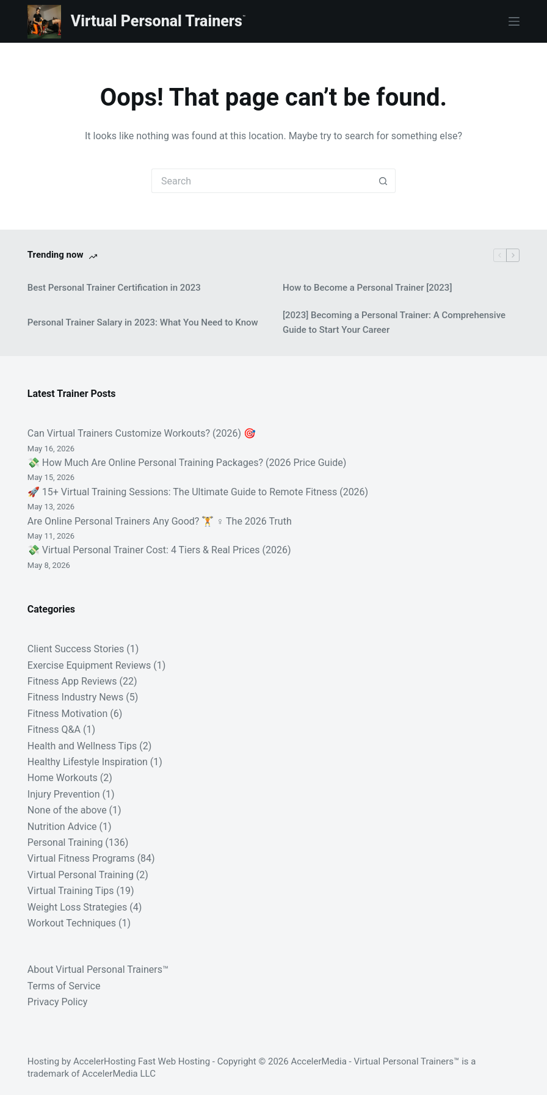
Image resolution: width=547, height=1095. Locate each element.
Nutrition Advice (62, 826)
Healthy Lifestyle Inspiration (87, 762)
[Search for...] (261, 181)
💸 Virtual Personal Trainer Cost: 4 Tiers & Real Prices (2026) (159, 550)
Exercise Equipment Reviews (89, 665)
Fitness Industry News (75, 697)
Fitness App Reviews (72, 681)
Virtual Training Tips (70, 891)
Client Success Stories (76, 649)
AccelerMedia (318, 1061)
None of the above (67, 810)
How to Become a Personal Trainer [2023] (367, 287)
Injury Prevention (63, 794)
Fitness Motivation (67, 713)
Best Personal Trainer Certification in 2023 (114, 287)
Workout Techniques (71, 923)
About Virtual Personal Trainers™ (97, 969)
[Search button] (383, 181)
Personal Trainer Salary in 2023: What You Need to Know (142, 322)
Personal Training (65, 842)
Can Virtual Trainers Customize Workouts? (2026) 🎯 (141, 433)
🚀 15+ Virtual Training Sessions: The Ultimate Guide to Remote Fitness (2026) (197, 492)
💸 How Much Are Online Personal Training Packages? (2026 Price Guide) (187, 462)
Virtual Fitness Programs (81, 858)
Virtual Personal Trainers (156, 21)
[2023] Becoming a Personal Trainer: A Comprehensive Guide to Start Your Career (394, 323)
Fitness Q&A (54, 729)
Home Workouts (62, 778)
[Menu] (514, 21)
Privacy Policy (57, 1002)
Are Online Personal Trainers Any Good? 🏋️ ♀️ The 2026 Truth (159, 521)
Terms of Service (64, 986)
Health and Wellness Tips (82, 746)
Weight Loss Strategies (77, 907)
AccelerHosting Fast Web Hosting (141, 1061)
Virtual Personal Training (80, 875)
